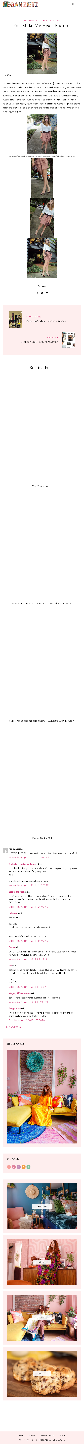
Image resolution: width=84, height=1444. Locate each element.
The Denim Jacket (42, 486)
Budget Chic (15, 1008)
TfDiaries (48, 1440)
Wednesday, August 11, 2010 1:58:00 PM (28, 940)
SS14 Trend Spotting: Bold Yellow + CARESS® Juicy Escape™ (41, 721)
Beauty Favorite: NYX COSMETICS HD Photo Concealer (42, 603)
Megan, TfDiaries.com (19, 993)
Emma (12, 947)
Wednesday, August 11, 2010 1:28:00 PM (28, 906)
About (63, 1435)
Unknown (13, 913)
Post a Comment (13, 1026)
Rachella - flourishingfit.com (22, 864)
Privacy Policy (48, 1435)
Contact (32, 1435)
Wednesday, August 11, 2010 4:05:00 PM (28, 959)
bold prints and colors (34, 20)
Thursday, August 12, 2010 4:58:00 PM (27, 1020)
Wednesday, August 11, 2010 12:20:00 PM (29, 885)
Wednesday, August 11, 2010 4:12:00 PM (28, 1002)
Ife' (10, 965)
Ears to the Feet (16, 892)
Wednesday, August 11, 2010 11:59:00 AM (29, 857)
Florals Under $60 (42, 838)
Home (20, 1435)
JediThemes (61, 1440)
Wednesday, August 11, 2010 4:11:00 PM (28, 986)
